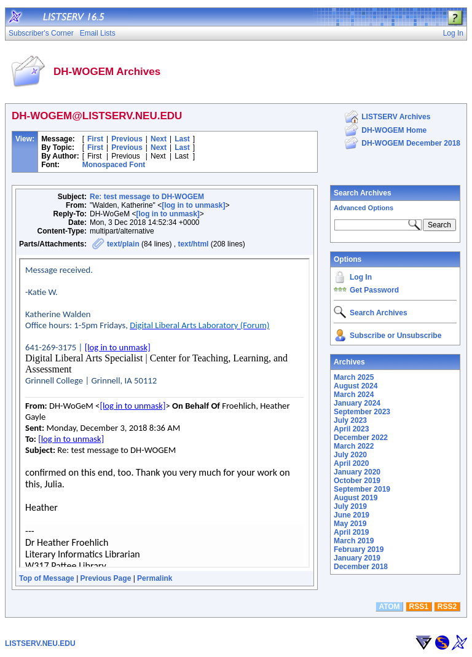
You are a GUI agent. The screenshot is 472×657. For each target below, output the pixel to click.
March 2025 (354, 377)
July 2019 (350, 506)
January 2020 (357, 472)
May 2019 (350, 523)
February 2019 (359, 549)
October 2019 (357, 480)
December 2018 (361, 566)
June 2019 (351, 515)
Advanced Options (363, 207)
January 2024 (357, 403)
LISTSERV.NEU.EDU (40, 643)
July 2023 (350, 420)
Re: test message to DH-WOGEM (147, 196)
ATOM (389, 606)
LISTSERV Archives (395, 116)
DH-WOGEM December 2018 (410, 143)
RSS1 (418, 606)
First (95, 139)
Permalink (154, 578)
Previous (127, 139)
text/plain (123, 244)
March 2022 (354, 446)
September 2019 (362, 489)
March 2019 (354, 541)
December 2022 (361, 437)
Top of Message (46, 578)
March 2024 (354, 394)
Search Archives (362, 193)
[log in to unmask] (193, 205)
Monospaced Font (114, 164)
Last (182, 139)
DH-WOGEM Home (394, 130)
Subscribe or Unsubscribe (395, 335)
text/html (193, 244)
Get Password (374, 290)
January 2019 (357, 558)
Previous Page (106, 578)
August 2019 (355, 498)
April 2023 (351, 429)
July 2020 (350, 454)
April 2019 (351, 532)
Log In (361, 277)
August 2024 (355, 386)
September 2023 (362, 411)
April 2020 (351, 463)
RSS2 (447, 606)
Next (159, 139)
